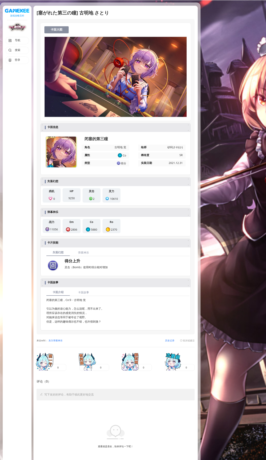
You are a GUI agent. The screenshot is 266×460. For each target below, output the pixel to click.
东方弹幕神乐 (55, 340)
